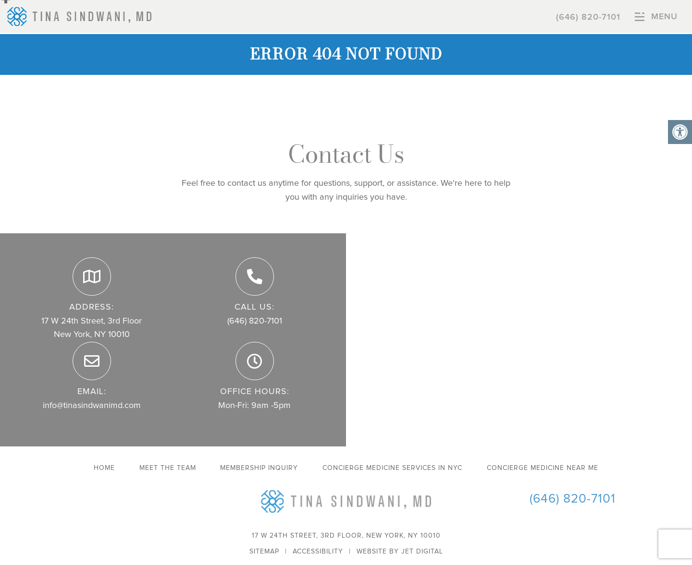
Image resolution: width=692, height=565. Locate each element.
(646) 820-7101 (588, 17)
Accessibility (318, 551)
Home (104, 468)
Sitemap (264, 551)
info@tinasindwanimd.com (92, 405)
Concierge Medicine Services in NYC (392, 468)
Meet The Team (167, 468)
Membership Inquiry (259, 468)
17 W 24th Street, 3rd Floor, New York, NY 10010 (346, 535)
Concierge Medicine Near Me (542, 468)
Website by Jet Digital (400, 551)
